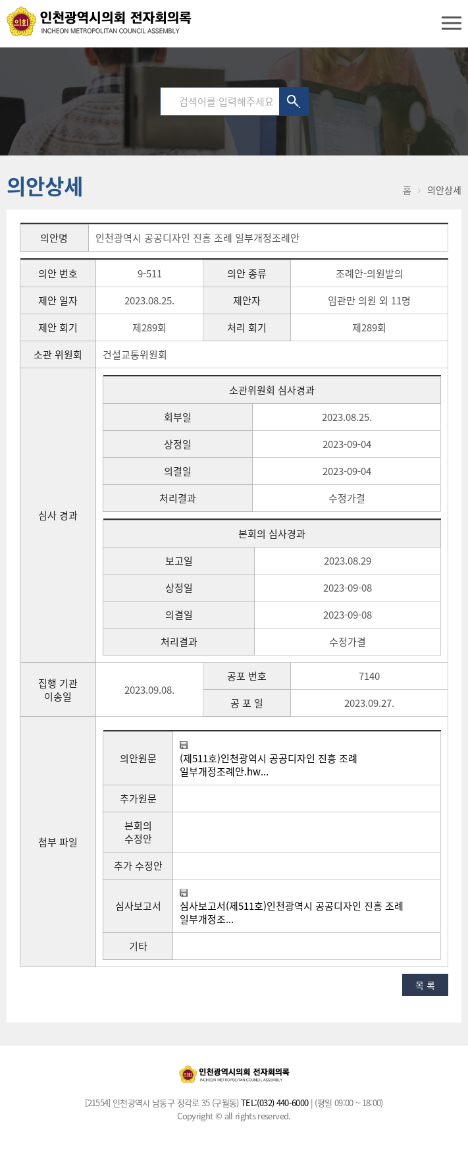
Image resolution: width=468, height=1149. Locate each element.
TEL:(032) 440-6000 (274, 1102)
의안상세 (444, 189)
